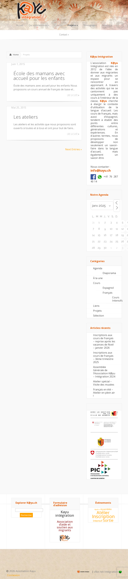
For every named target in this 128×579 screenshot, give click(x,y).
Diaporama (109, 273)
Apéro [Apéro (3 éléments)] (97, 509)
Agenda (97, 268)
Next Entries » (73, 149)
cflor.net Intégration (108, 571)
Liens (96, 306)
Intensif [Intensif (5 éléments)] (97, 521)
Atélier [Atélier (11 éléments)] (103, 512)
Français (107, 292)
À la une (98, 278)
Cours (96, 283)
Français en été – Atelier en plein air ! (104, 393)
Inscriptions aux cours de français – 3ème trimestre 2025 (103, 357)
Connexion (13, 575)
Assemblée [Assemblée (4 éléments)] (106, 509)
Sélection (98, 315)
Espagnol (108, 288)
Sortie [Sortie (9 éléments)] (108, 520)
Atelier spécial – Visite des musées (103, 383)
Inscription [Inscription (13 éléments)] (103, 516)
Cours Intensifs (117, 299)
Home (16, 54)
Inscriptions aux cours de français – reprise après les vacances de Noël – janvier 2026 (104, 341)
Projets (97, 310)
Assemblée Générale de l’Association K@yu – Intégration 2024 (104, 371)
